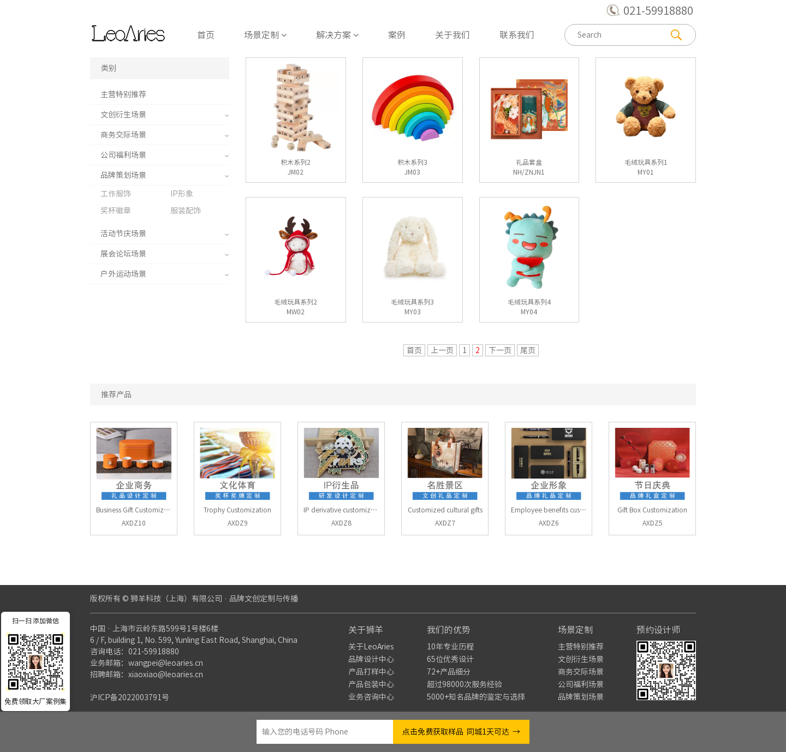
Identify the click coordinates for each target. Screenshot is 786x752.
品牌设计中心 (371, 659)
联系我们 (516, 35)
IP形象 (181, 194)
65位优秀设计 (450, 659)
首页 (206, 35)
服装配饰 (185, 210)
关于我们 (452, 35)
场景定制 (265, 35)
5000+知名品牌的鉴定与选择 (476, 697)
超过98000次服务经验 (464, 684)
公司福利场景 (123, 155)
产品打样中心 (371, 672)
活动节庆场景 (123, 233)
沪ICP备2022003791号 (129, 697)
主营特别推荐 (123, 94)
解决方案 (337, 35)
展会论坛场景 (123, 254)
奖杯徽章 (115, 210)
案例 (397, 35)
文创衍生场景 (123, 114)
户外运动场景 (123, 274)
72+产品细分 (449, 672)
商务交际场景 (123, 135)
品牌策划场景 (123, 175)
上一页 (442, 350)
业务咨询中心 (371, 697)
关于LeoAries (371, 646)
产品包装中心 (371, 684)
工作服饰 (115, 194)
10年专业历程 (450, 646)
